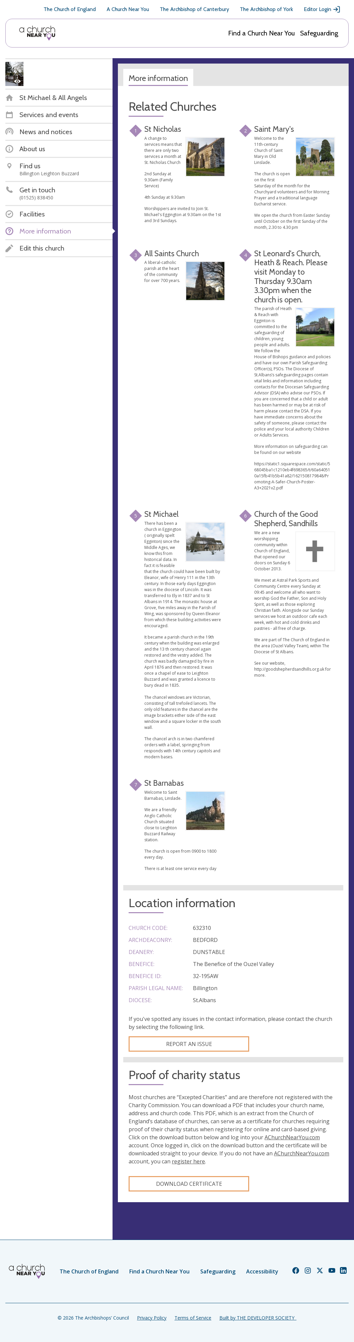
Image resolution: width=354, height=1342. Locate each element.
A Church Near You (128, 9)
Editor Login (322, 9)
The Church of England (70, 9)
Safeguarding (319, 33)
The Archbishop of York (266, 9)
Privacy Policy (151, 1318)
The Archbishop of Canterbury (194, 9)
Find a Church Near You (261, 33)
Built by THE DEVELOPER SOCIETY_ (257, 1318)
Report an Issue (189, 1044)
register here (188, 1161)
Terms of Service (192, 1318)
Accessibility (262, 1271)
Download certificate (189, 1183)
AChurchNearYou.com (292, 1137)
